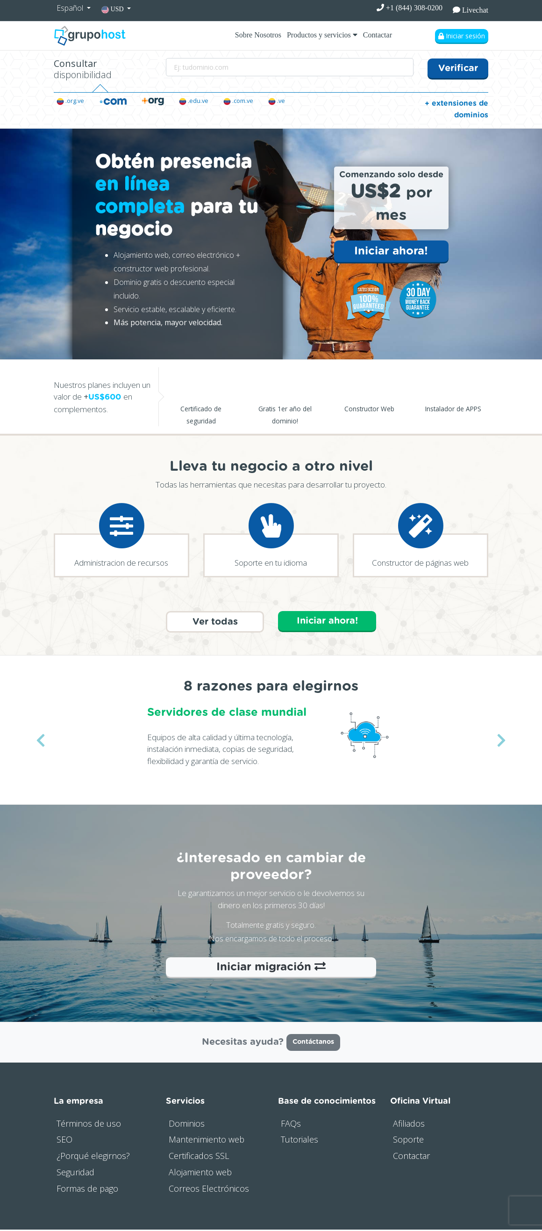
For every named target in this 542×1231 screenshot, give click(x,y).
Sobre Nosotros (258, 35)
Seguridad (75, 1173)
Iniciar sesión (461, 35)
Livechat (470, 10)
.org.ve (70, 100)
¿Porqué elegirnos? (93, 1157)
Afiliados (409, 1124)
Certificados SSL (199, 1157)
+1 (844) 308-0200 (409, 8)
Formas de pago (87, 1189)
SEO (64, 1141)
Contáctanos (313, 1044)
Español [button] (71, 8)
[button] (40, 741)
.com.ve (238, 100)
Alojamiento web (200, 1173)
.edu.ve (193, 100)
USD (113, 10)
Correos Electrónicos (209, 1189)
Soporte (408, 1141)
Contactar (377, 35)
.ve (276, 100)
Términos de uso (89, 1124)
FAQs (291, 1124)
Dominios (187, 1124)
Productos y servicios (322, 35)
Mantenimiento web (206, 1141)
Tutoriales (299, 1141)
